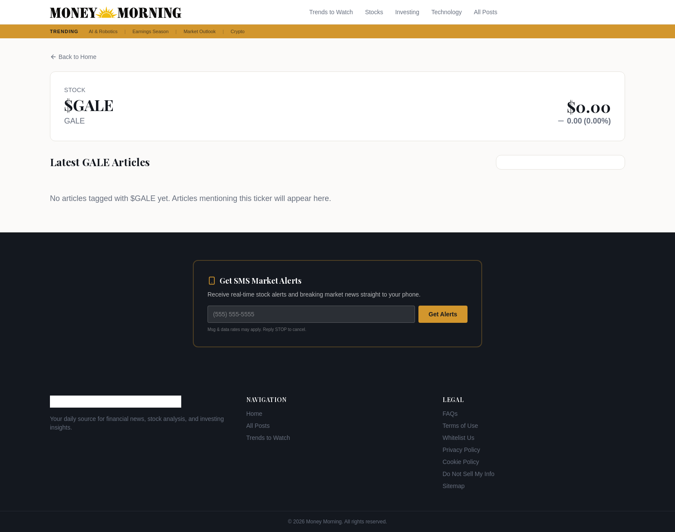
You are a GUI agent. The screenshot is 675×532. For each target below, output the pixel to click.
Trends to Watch (331, 12)
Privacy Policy (461, 449)
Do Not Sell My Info (469, 473)
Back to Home (73, 56)
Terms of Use (460, 425)
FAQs (450, 413)
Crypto (238, 31)
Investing (407, 12)
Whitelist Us (458, 437)
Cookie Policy (461, 461)
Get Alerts (443, 314)
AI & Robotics (103, 31)
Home (254, 413)
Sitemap (453, 486)
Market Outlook (199, 31)
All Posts (485, 12)
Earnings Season (151, 31)
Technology (446, 12)
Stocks (374, 12)
